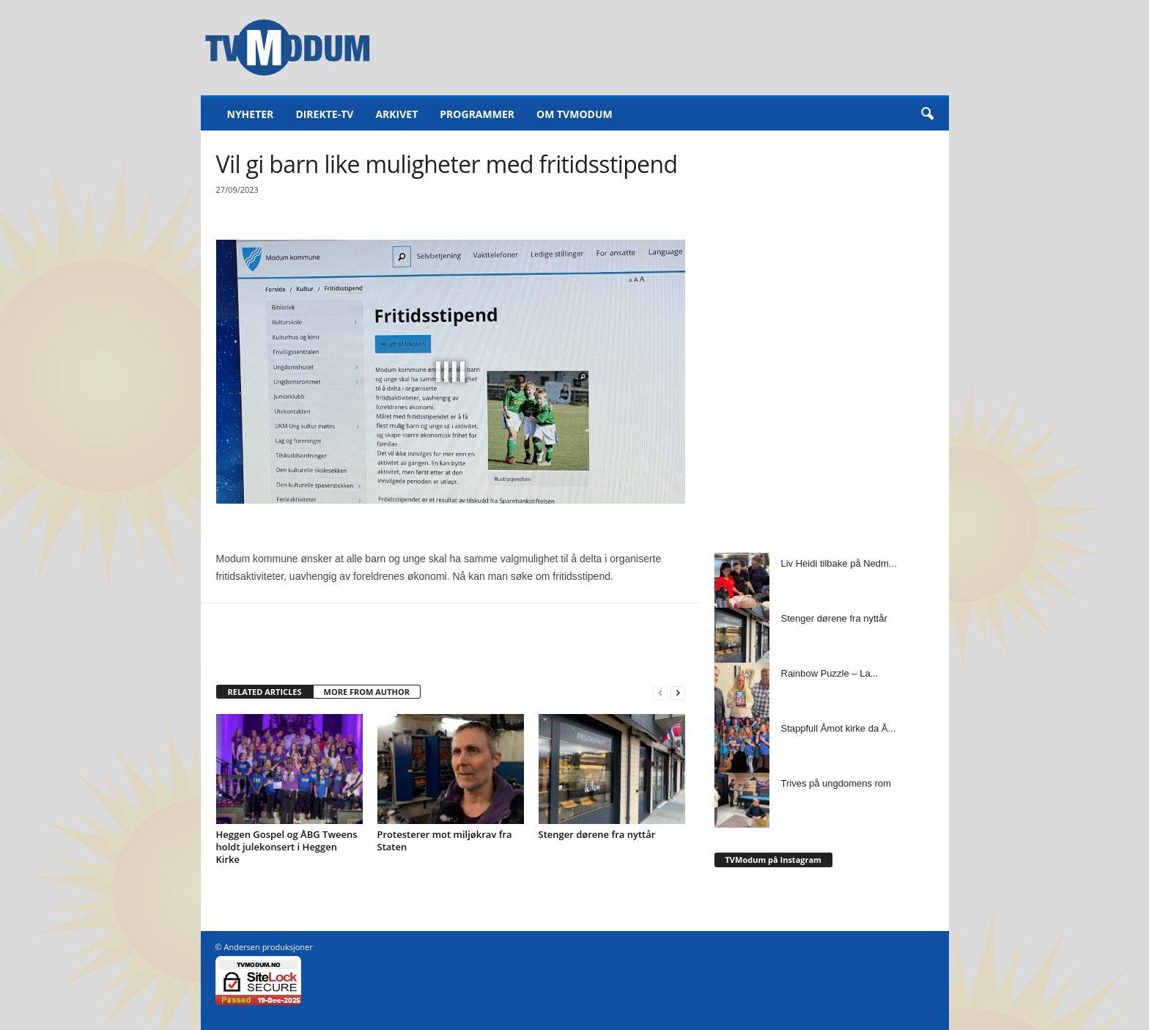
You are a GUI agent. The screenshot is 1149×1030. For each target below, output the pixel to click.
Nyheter (250, 114)
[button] (927, 114)
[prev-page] (660, 692)
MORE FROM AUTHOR (367, 691)
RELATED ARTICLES (265, 691)
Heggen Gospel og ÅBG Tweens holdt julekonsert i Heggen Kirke (287, 847)
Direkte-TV (324, 114)
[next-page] (677, 692)
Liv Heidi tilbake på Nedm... (839, 563)
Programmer (477, 114)
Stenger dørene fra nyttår (597, 834)
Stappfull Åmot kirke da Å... (838, 728)
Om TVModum (574, 114)
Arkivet (396, 114)
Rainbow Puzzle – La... (830, 673)
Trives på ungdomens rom (836, 783)
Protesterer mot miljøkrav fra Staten (444, 840)
